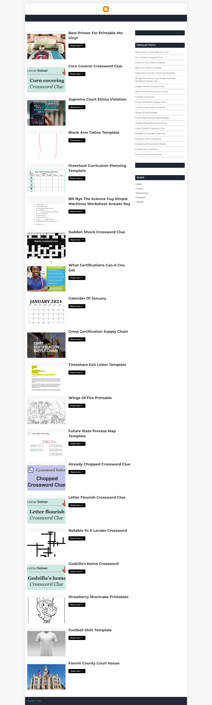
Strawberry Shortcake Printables (98, 597)
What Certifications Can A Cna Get (96, 267)
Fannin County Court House (94, 663)
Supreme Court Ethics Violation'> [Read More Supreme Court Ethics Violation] (46, 111)
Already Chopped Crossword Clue (99, 464)
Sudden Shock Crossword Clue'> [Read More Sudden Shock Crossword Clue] (46, 244)
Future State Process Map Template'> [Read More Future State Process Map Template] (46, 443)
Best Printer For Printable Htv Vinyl (95, 35)
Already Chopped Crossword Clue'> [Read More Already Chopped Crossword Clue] (46, 476)
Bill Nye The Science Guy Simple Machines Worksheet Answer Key (99, 201)
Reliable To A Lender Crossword (97, 530)
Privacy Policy (142, 193)
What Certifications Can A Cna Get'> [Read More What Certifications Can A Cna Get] (46, 277)
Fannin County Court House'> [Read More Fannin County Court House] (46, 675)
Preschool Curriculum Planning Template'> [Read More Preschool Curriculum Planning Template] (46, 177)
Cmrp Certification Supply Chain (98, 331)
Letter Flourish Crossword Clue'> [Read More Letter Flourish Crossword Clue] (46, 509)
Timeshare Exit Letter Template (97, 365)
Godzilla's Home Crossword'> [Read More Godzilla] (46, 576)
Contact (139, 189)
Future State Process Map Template (92, 433)
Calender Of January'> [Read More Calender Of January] (46, 310)
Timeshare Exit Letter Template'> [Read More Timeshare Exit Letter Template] (46, 377)
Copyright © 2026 (34, 701)
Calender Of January (87, 298)
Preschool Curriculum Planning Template (97, 168)
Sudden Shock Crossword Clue (96, 232)
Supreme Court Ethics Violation (97, 99)
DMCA (139, 184)
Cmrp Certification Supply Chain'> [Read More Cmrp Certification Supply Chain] (46, 343)
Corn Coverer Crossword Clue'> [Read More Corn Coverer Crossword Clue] (46, 78)
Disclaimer (140, 197)
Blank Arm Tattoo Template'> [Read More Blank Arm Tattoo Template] (46, 144)
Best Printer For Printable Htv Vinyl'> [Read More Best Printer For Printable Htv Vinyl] (46, 45)
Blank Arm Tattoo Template (93, 132)
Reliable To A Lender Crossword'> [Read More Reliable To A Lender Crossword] (46, 542)
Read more (76, 46)
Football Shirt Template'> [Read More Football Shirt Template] (46, 642)
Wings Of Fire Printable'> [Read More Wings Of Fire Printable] (46, 410)
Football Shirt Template (90, 630)
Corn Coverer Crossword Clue (95, 66)
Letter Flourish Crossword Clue (96, 497)
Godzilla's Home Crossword (93, 564)
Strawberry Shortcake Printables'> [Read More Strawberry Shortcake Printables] (46, 609)
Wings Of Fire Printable (90, 398)
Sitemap (139, 202)
